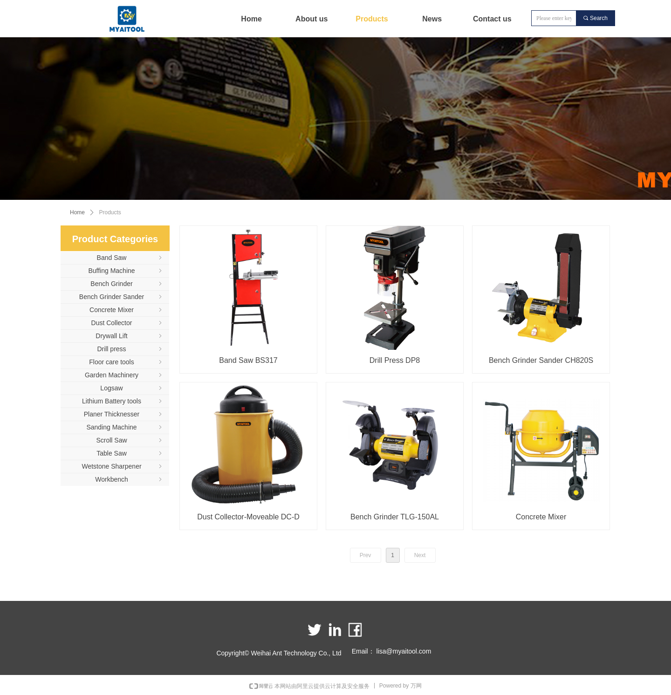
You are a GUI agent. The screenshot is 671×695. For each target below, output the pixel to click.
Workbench (129, 479)
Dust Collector (127, 323)
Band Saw (130, 257)
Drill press (130, 349)
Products (110, 212)
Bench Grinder (127, 283)
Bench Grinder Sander (121, 296)
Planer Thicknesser (124, 414)
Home (77, 212)
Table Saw (130, 453)
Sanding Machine (125, 427)
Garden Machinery (124, 375)
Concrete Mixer (126, 309)
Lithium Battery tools (123, 401)
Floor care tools (126, 362)
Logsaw (132, 388)
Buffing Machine (126, 270)
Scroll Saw (130, 440)
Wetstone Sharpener (123, 466)
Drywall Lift (130, 336)
